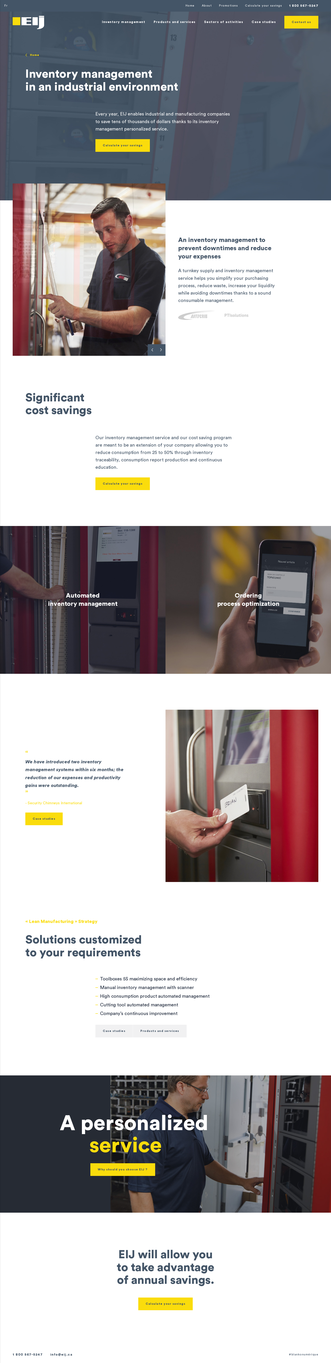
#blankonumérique (303, 1354)
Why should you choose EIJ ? (123, 1169)
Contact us (301, 22)
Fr (6, 5)
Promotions (228, 5)
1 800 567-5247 (303, 5)
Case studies (44, 818)
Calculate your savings (263, 5)
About (207, 5)
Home (190, 5)
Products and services (159, 1031)
